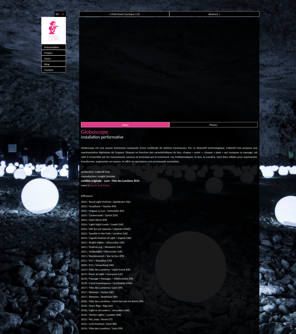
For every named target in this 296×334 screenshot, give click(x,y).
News (47, 58)
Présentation (51, 47)
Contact (48, 70)
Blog (46, 64)
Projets (48, 53)
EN (57, 14)
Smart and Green (99, 185)
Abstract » (214, 14)
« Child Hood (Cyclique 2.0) (124, 14)
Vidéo (125, 125)
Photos (213, 125)
